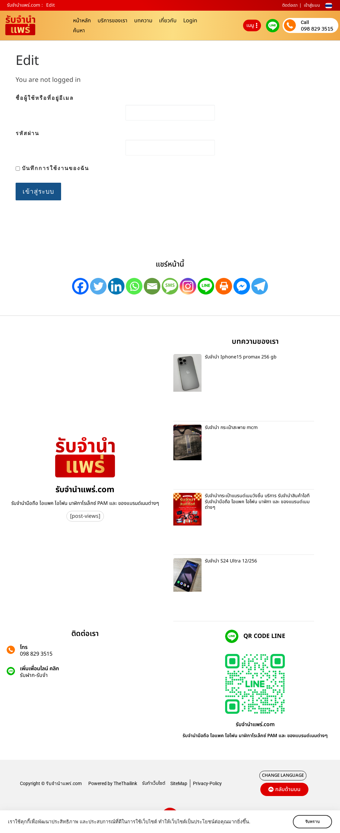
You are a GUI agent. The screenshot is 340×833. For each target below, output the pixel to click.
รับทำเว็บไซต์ (153, 783)
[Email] (152, 286)
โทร (24, 647)
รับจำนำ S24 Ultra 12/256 (231, 560)
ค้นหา (79, 31)
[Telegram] (259, 286)
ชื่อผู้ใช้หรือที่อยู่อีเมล (45, 98)
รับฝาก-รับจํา (34, 675)
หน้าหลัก (82, 21)
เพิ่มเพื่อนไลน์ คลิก (39, 669)
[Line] (206, 286)
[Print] (223, 286)
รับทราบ (312, 821)
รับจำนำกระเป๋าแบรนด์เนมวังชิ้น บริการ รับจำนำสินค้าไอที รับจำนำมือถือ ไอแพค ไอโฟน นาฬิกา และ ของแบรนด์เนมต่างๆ (257, 501)
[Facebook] (80, 286)
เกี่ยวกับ (168, 21)
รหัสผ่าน (27, 133)
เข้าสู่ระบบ (312, 5)
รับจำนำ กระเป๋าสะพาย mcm (231, 427)
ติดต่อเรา (290, 5)
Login (190, 21)
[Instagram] (188, 286)
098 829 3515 (317, 28)
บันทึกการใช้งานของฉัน (52, 168)
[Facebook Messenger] (241, 286)
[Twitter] (98, 286)
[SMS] (170, 286)
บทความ (143, 21)
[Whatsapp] (134, 286)
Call (305, 22)
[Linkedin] (116, 286)
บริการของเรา (113, 21)
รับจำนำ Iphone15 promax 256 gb (241, 356)
